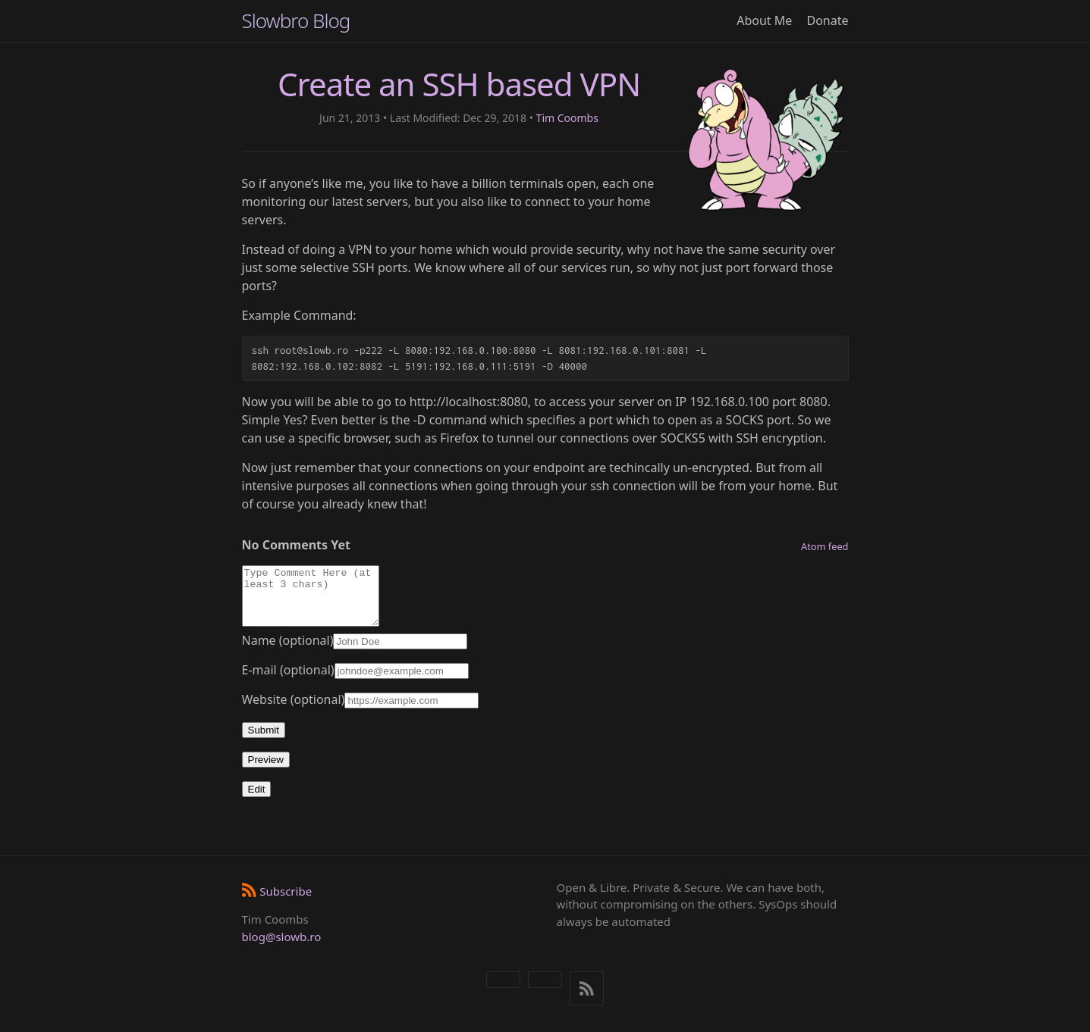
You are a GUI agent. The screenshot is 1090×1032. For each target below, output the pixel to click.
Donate (827, 20)
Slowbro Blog (296, 20)
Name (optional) (288, 651)
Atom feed (825, 546)
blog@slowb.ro (282, 936)
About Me (764, 20)
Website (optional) (293, 710)
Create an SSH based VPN (459, 83)
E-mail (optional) (288, 681)
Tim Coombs (567, 118)
